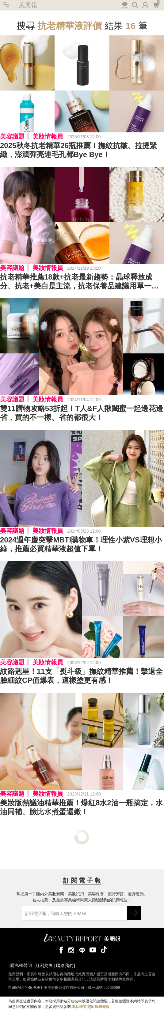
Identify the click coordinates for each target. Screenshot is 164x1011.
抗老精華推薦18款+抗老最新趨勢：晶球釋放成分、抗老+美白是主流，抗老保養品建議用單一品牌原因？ (79, 282)
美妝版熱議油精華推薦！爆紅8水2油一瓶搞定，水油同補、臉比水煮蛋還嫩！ (81, 807)
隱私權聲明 (21, 965)
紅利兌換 (44, 965)
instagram (71, 949)
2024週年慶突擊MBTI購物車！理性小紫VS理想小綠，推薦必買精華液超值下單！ (81, 544)
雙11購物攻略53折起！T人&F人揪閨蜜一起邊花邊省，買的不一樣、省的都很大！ (81, 412)
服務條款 (102, 1007)
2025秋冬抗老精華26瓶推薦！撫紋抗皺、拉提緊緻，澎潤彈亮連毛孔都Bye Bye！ (78, 150)
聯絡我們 (64, 965)
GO (134, 913)
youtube (93, 949)
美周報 (28, 5)
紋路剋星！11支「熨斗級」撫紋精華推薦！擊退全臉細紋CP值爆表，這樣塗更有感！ (81, 675)
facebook (60, 949)
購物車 (156, 5)
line (82, 949)
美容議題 (12, 136)
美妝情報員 (47, 136)
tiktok (104, 949)
